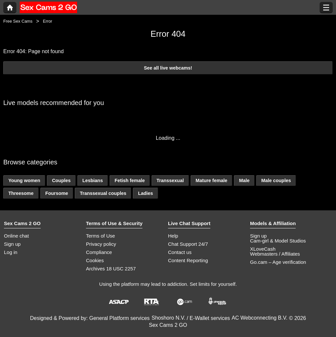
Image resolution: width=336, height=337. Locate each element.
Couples (61, 180)
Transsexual (170, 180)
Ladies (145, 193)
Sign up (12, 244)
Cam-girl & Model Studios (278, 240)
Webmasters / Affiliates (275, 254)
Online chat (16, 236)
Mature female (211, 180)
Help (173, 236)
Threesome (20, 193)
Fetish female (130, 180)
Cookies (95, 260)
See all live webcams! (168, 68)
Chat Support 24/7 (188, 244)
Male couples (276, 180)
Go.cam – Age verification (278, 262)
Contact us (180, 252)
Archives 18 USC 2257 (111, 268)
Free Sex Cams (17, 21)
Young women (24, 180)
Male (244, 180)
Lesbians (92, 180)
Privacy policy (101, 244)
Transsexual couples (103, 193)
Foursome (56, 193)
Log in (10, 252)
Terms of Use (100, 236)
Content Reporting (188, 260)
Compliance (99, 252)
